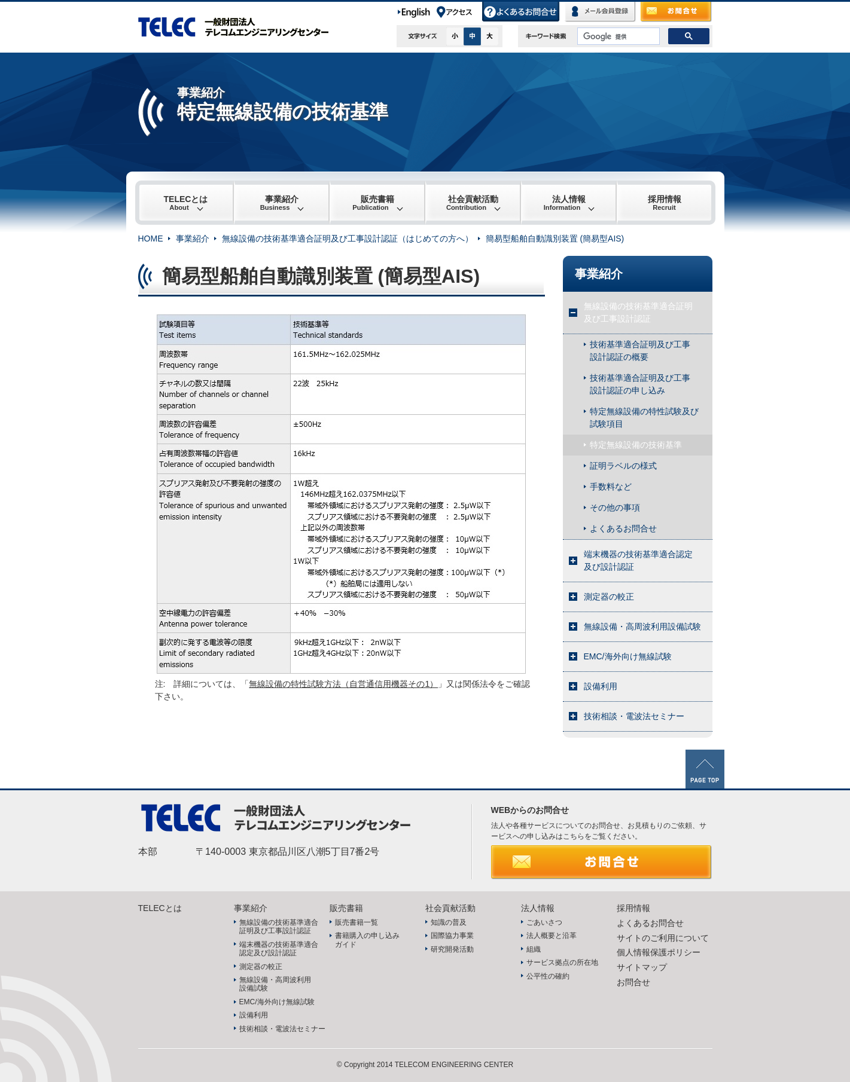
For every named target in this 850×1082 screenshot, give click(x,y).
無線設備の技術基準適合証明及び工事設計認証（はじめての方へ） (347, 238)
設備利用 (600, 686)
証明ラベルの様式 (623, 465)
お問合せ (676, 12)
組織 (533, 949)
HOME (150, 238)
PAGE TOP (705, 769)
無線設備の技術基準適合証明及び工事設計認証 (638, 312)
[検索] (617, 36)
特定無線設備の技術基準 (636, 445)
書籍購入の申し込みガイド (367, 939)
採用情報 (664, 202)
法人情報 (565, 202)
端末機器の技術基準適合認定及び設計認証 (638, 560)
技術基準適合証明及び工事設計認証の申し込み (640, 384)
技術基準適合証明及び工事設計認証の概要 (640, 351)
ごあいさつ (544, 922)
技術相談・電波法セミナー (634, 716)
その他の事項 (615, 507)
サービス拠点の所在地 (562, 962)
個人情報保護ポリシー (658, 952)
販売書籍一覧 (356, 922)
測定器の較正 (609, 596)
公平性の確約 (547, 976)
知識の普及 (449, 922)
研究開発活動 (452, 949)
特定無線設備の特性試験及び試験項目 (644, 417)
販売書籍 (373, 202)
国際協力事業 (452, 935)
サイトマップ (642, 967)
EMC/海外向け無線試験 (628, 656)
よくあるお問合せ (521, 12)
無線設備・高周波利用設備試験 (642, 626)
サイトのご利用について (663, 938)
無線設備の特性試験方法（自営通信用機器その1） (343, 684)
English (416, 12)
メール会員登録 (600, 12)
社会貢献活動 (472, 202)
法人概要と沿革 (551, 935)
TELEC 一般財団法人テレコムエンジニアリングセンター (240, 27)
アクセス (458, 12)
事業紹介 (279, 202)
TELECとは (186, 202)
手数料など (611, 486)
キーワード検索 (546, 36)
